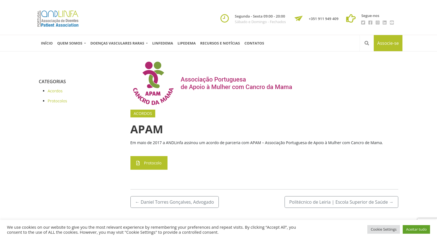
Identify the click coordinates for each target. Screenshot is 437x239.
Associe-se (388, 43)
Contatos (254, 43)
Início (47, 43)
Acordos (55, 90)
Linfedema (162, 43)
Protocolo (149, 163)
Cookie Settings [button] (384, 229)
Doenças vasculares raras (117, 43)
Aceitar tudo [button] (416, 229)
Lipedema (187, 43)
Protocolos (57, 101)
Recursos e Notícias (220, 43)
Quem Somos (70, 43)
